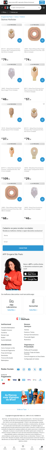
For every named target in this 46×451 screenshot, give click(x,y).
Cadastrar (23, 248)
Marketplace (5, 360)
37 (4, 138)
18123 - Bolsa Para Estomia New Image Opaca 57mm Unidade (11, 129)
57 (27, 99)
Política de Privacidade (31, 350)
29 (27, 178)
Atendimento (6, 345)
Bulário (3, 337)
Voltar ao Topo (23, 409)
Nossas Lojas (5, 335)
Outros (17, 17)
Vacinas (26, 330)
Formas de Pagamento (8, 350)
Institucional (6, 324)
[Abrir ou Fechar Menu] (2, 7)
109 (5, 178)
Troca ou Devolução (7, 358)
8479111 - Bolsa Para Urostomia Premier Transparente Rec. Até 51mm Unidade (11, 169)
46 (4, 99)
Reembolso (4, 355)
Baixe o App (42, 2)
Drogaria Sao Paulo (7, 17)
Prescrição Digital (29, 337)
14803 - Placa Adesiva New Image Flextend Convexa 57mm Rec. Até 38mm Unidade (34, 50)
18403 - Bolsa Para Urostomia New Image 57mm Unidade (10, 89)
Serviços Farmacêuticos (31, 334)
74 (27, 59)
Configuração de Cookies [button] (31, 359)
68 (4, 218)
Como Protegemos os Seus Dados (34, 356)
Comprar (18, 40)
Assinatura (27, 339)
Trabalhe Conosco (6, 330)
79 (4, 59)
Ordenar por (13, 12)
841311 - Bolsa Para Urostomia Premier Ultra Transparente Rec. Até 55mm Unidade (11, 50)
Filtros (3, 12)
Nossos (34, 325)
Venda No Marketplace (8, 327)
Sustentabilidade (6, 340)
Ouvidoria (4, 332)
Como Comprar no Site (8, 348)
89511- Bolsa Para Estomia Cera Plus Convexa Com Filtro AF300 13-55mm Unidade (34, 90)
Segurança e (34, 346)
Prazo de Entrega (6, 353)
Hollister (22, 17)
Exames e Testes (29, 332)
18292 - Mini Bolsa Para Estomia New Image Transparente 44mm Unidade (34, 169)
